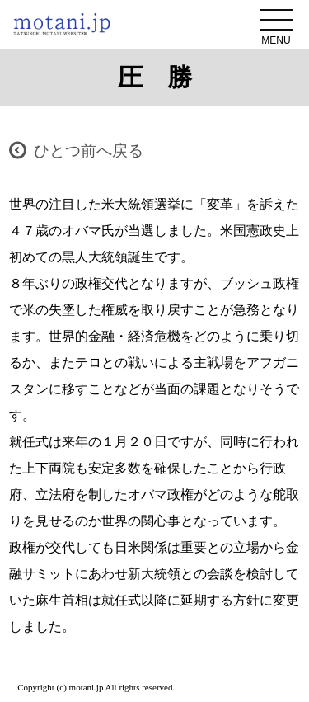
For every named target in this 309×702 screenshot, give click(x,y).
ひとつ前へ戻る (88, 150)
